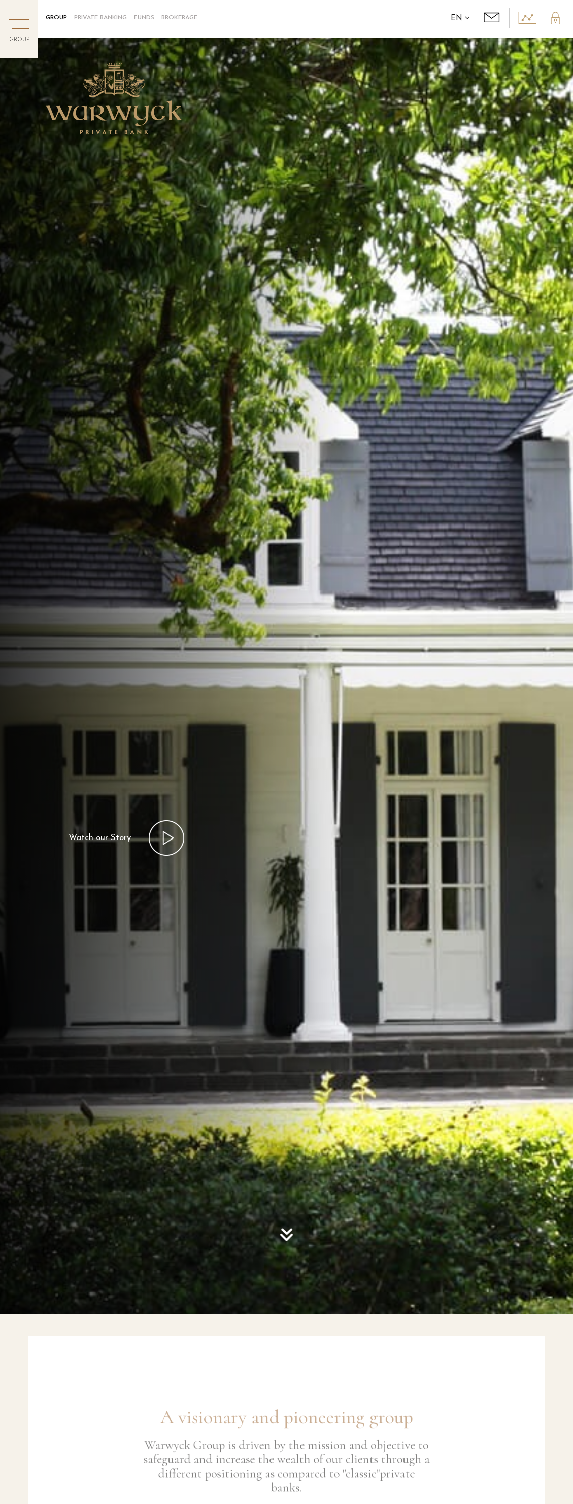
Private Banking (100, 18)
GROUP (56, 18)
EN (460, 18)
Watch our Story (100, 837)
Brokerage (179, 18)
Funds (144, 18)
